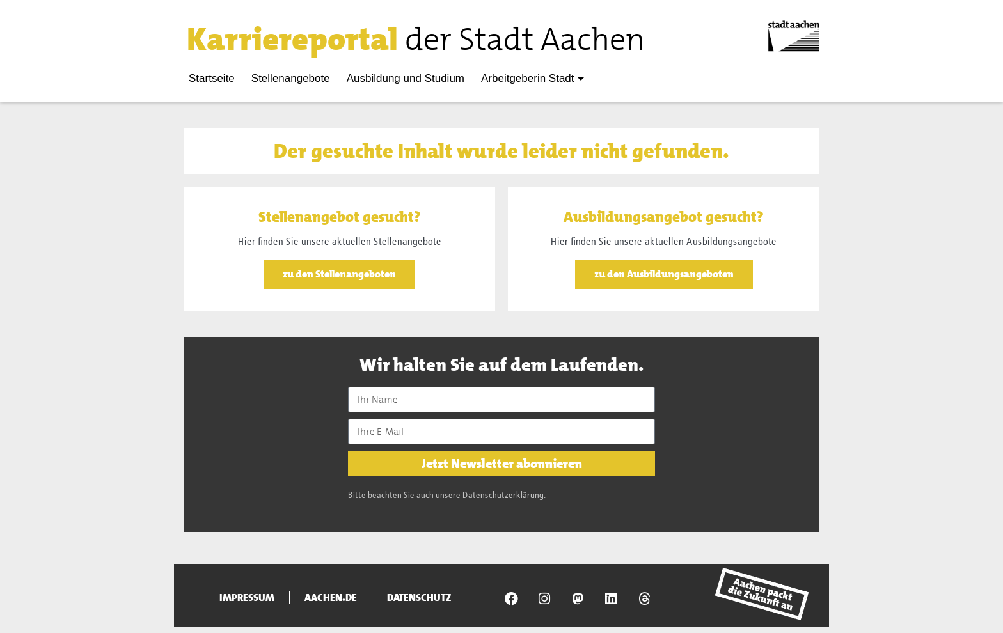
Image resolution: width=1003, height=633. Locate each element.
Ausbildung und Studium (405, 78)
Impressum (246, 597)
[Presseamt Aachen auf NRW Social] (577, 598)
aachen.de (330, 597)
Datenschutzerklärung (503, 495)
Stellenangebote (290, 78)
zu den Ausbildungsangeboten (664, 274)
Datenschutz (419, 597)
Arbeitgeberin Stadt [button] (527, 78)
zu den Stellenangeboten (339, 274)
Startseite (212, 78)
